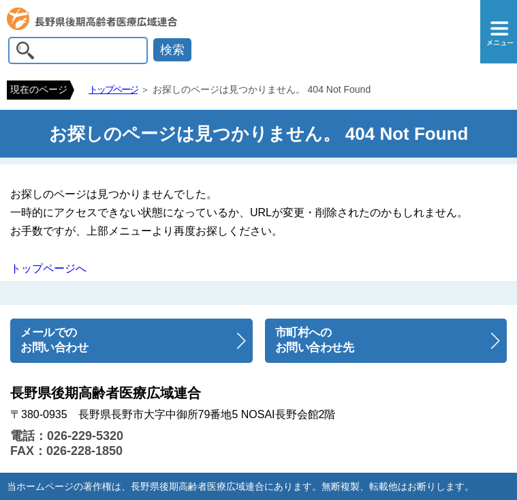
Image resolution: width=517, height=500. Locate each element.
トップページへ (48, 268)
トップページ (113, 89)
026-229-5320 (85, 436)
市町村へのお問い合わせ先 (314, 340)
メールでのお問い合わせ (54, 340)
